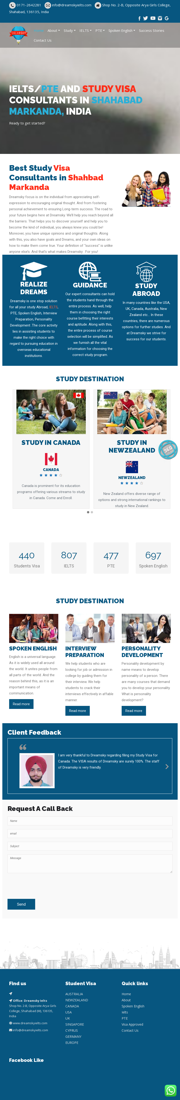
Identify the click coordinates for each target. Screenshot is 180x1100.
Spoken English (120, 30)
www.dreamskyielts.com (30, 1023)
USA (68, 1012)
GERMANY (73, 1036)
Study (68, 30)
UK (67, 1018)
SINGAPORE (74, 1024)
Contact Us (43, 40)
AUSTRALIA (74, 994)
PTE (98, 30)
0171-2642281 (29, 5)
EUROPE (71, 1042)
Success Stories (151, 30)
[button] (88, 512)
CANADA (72, 1006)
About (52, 30)
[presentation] (35, 884)
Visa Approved (132, 1024)
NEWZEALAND (76, 1000)
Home (39, 30)
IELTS (84, 30)
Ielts (125, 1012)
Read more (21, 704)
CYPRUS (71, 1030)
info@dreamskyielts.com (72, 5)
